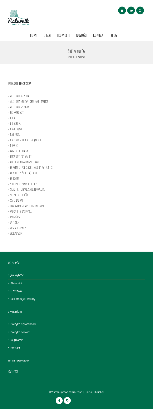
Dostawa (16, 291)
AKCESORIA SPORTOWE (20, 107)
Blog (114, 35)
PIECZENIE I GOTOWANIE (21, 156)
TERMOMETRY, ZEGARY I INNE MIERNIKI (27, 206)
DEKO (12, 118)
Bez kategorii (17, 112)
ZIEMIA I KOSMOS (18, 228)
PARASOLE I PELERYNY (19, 151)
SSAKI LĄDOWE (16, 200)
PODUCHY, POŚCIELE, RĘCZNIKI (23, 173)
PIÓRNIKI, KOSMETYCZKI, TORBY (24, 162)
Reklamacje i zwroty (22, 299)
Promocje (63, 35)
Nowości (81, 35)
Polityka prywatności (23, 324)
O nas (47, 35)
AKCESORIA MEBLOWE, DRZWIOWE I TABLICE (29, 101)
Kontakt (99, 35)
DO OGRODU (15, 123)
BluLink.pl (99, 392)
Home (34, 35)
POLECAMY (14, 178)
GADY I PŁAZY (16, 129)
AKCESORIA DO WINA (19, 96)
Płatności (16, 283)
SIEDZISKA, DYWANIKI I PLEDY (23, 184)
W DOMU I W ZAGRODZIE (21, 211)
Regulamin (16, 340)
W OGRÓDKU (15, 217)
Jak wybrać (17, 275)
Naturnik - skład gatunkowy (19, 360)
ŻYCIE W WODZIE (17, 233)
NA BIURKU (15, 134)
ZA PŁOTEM (14, 222)
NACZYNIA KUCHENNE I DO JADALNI (26, 140)
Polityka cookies (20, 332)
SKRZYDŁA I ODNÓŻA (19, 195)
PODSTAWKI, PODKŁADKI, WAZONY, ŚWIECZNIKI (31, 167)
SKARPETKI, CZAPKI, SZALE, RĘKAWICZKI (27, 189)
